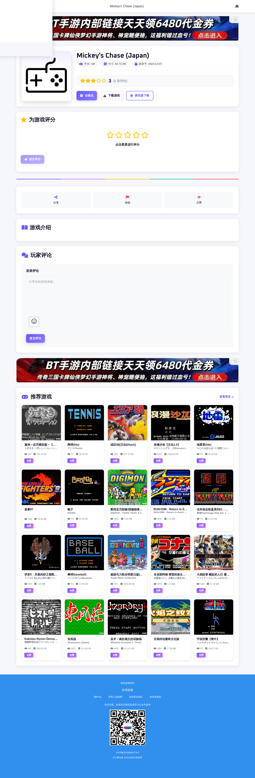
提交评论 (35, 338)
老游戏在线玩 (136, 697)
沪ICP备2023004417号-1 (127, 752)
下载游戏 (111, 95)
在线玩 (87, 95)
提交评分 (32, 159)
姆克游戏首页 (127, 683)
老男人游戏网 (115, 697)
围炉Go (97, 697)
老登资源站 (155, 697)
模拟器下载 (139, 95)
